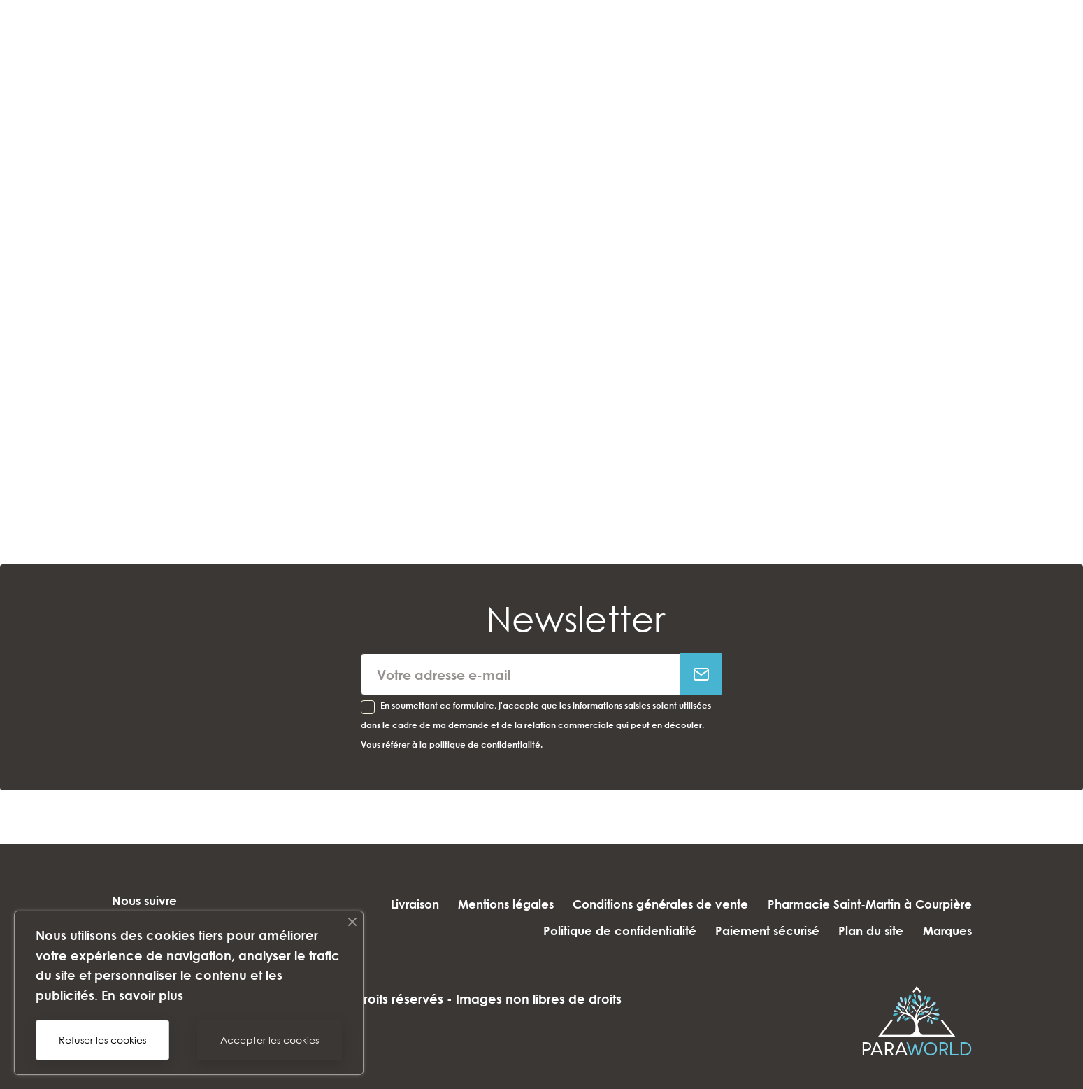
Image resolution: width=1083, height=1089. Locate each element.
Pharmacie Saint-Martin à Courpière (870, 904)
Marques (947, 930)
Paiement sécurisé (757, 930)
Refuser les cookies (102, 1039)
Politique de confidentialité (603, 930)
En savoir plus (142, 995)
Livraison (399, 904)
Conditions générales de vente (655, 904)
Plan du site (865, 930)
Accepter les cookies (269, 1039)
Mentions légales (495, 904)
